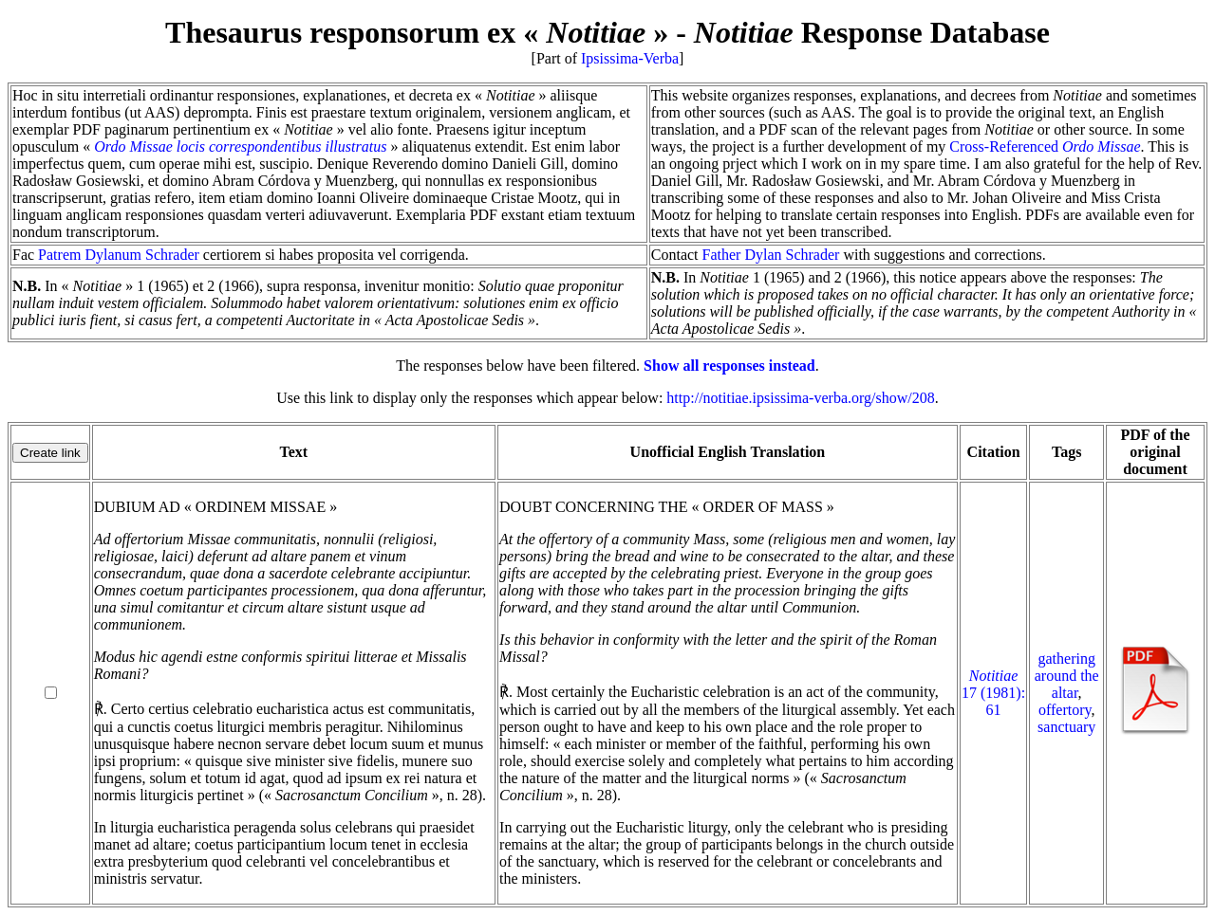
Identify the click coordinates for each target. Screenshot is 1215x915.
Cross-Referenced (1044, 146)
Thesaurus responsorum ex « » (416, 32)
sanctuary (1066, 727)
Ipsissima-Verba (630, 58)
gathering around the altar (1067, 675)
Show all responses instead (729, 365)
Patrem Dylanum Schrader (118, 255)
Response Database (872, 32)
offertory (1065, 710)
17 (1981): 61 (993, 693)
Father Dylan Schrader (771, 255)
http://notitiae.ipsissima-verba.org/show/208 (800, 398)
